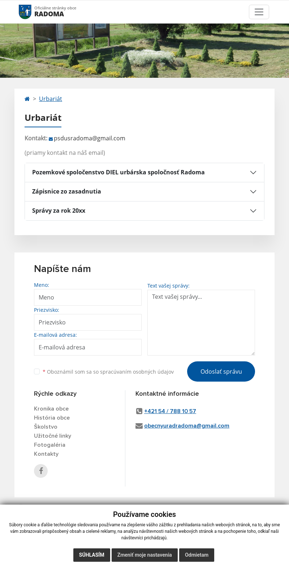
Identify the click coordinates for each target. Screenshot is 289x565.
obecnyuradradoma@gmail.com (186, 426)
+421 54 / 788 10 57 (170, 411)
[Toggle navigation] (259, 12)
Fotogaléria (49, 445)
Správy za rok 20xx (58, 210)
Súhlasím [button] (91, 555)
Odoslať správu (221, 371)
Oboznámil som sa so (108, 371)
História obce (52, 418)
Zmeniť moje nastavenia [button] (144, 555)
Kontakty (46, 454)
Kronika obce (51, 409)
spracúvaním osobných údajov (137, 371)
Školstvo (45, 427)
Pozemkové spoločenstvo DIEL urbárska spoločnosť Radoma (118, 172)
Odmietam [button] (196, 555)
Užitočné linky (52, 436)
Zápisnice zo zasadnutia (66, 191)
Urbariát (50, 99)
